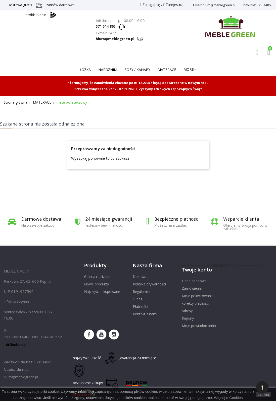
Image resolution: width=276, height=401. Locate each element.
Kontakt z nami (145, 314)
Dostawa (140, 276)
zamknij (264, 395)
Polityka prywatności (149, 284)
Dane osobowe (194, 280)
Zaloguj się (150, 4)
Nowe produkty (96, 284)
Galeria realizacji (97, 276)
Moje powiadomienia (199, 325)
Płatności (140, 306)
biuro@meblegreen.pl (119, 38)
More (189, 69)
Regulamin (141, 291)
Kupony (188, 318)
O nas (137, 299)
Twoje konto (197, 269)
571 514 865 (107, 26)
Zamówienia (192, 288)
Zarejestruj (173, 4)
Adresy (187, 310)
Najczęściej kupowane (102, 291)
